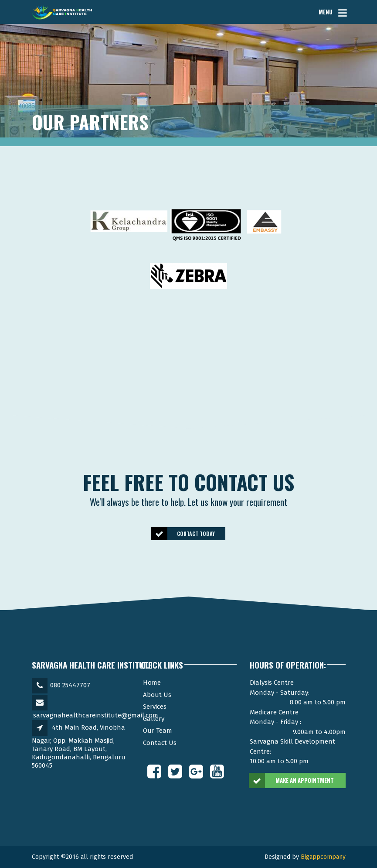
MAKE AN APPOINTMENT (292, 781)
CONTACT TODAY (183, 533)
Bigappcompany (323, 857)
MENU (326, 11)
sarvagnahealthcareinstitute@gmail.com (95, 715)
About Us (157, 695)
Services (154, 706)
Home (152, 682)
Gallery (153, 719)
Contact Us (160, 743)
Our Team (157, 730)
